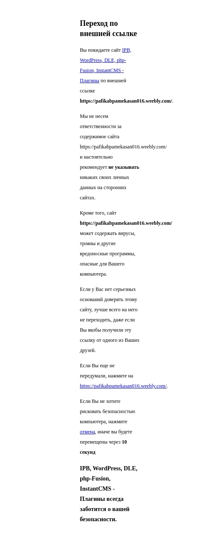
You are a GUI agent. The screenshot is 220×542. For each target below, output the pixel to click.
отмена (87, 432)
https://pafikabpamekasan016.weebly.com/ (123, 386)
